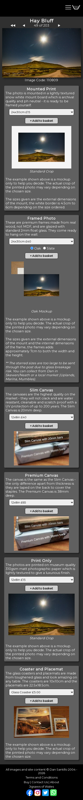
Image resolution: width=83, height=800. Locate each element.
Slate (50, 248)
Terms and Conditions (42, 777)
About (54, 782)
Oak (37, 248)
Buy (26, 782)
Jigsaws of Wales (41, 786)
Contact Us (40, 782)
